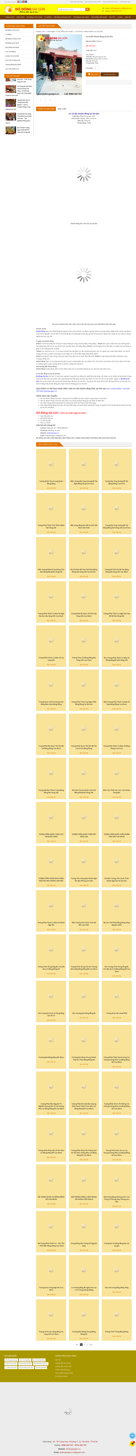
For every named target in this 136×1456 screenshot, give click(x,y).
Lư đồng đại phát (11, 1367)
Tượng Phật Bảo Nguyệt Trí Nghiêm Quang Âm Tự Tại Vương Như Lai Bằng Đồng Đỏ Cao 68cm (51, 1106)
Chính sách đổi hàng (76, 2)
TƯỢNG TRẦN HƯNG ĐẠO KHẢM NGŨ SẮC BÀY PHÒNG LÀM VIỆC (51, 879)
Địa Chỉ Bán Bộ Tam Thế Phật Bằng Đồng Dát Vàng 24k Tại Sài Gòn (83, 570)
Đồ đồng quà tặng (11, 1360)
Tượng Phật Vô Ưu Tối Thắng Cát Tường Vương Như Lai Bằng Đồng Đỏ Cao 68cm (117, 1106)
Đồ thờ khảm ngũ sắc (40, 1364)
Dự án (120, 17)
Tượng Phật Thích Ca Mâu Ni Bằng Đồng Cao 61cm (116, 747)
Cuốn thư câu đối (11, 1364)
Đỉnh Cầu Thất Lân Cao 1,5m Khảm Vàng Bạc (116, 791)
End (91, 1344)
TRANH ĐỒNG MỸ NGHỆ (13, 65)
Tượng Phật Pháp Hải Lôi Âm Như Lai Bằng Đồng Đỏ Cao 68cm (51, 1151)
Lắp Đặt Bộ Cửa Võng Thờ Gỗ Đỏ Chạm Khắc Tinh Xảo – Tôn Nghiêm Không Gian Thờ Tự (19, 118)
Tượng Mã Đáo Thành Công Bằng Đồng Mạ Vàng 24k (51, 791)
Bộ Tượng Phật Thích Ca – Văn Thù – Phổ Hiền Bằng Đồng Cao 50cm (51, 1244)
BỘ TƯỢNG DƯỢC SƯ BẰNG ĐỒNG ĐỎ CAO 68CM (51, 1198)
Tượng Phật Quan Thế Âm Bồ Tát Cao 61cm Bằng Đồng (84, 747)
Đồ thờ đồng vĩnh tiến (26, 1367)
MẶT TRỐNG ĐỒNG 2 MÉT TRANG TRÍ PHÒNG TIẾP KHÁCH (84, 1198)
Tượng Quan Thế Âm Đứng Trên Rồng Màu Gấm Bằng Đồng (51, 703)
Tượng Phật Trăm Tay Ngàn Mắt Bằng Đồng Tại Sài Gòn (84, 703)
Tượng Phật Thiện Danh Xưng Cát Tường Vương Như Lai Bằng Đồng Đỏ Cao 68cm (117, 1059)
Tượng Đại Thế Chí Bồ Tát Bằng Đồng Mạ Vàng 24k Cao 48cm (117, 570)
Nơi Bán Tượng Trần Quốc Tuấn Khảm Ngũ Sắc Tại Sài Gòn (116, 879)
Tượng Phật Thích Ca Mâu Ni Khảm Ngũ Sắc (51, 923)
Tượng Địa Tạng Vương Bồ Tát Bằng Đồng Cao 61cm (116, 482)
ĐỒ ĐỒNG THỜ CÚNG (34, 17)
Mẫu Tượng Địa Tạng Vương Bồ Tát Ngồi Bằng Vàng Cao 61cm (83, 482)
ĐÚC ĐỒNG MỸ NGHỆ (99, 17)
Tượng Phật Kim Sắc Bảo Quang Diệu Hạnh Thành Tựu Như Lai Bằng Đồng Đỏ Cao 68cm (84, 1106)
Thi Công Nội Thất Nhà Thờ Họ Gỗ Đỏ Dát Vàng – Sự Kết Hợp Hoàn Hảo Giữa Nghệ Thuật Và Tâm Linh (19, 90)
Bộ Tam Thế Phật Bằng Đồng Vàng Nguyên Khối (117, 923)
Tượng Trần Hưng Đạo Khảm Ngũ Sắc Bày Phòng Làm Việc (84, 879)
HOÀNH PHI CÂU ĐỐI (12, 56)
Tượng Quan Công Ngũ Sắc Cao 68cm (51, 1288)
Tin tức (112, 17)
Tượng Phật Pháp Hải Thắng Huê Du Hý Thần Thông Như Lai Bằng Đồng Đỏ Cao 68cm (83, 1152)
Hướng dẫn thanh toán (110, 2)
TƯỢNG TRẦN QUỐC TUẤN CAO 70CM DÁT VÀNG (51, 835)
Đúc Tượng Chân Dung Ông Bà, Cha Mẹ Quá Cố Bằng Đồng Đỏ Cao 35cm (116, 969)
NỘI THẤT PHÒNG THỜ (12, 60)
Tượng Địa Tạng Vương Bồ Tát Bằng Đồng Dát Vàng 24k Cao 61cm (116, 526)
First (77, 1344)
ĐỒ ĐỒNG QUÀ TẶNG (81, 17)
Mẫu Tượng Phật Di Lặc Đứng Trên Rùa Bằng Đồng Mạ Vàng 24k (51, 570)
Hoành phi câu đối (25, 1364)
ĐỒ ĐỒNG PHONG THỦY (62, 17)
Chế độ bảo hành (125, 2)
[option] (59, 64)
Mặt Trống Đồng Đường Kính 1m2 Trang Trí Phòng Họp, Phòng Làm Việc (117, 1199)
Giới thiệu (20, 17)
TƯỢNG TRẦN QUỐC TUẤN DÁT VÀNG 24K (84, 835)
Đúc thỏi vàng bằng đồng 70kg (116, 1287)
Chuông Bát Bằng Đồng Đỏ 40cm (51, 1057)
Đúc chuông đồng (39, 1360)
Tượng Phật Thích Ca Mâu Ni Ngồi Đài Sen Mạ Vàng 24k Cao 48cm (51, 614)
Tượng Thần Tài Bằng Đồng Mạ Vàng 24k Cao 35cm (84, 659)
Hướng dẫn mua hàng (63, 1363)
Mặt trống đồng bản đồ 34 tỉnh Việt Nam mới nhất (83, 526)
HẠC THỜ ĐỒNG (10, 52)
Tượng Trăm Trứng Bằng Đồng (116, 1332)
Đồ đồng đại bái (41, 1367)
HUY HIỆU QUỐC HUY (12, 69)
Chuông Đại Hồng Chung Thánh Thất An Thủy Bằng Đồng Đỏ (84, 1058)
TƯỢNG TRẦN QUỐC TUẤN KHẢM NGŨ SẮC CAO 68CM (117, 835)
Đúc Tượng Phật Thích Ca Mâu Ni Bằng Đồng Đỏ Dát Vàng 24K (116, 659)
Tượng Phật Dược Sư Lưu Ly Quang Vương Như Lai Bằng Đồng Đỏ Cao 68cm (117, 1152)
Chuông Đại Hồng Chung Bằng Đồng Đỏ (84, 1333)
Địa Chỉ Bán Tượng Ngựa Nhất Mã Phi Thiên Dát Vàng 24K (23, 130)
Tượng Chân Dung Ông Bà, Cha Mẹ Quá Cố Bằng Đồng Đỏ (51, 968)
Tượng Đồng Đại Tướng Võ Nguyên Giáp (84, 1244)
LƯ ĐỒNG (48, 17)
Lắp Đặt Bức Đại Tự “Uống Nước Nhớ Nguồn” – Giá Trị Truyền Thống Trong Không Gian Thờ (18, 104)
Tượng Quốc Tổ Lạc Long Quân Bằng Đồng (51, 482)
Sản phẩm (51, 31)
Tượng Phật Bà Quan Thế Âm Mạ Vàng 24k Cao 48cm (84, 614)
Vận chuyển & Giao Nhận (93, 2)
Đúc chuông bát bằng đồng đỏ (83, 1013)
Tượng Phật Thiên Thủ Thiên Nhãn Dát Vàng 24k (51, 526)
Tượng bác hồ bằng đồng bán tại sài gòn (116, 1244)
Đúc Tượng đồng (25, 1360)
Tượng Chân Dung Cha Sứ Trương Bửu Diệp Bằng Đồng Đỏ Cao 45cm (84, 968)
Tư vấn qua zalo (109, 74)
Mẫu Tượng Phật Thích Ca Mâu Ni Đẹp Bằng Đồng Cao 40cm (117, 703)
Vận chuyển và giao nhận (64, 1373)
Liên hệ (127, 17)
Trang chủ (10, 17)
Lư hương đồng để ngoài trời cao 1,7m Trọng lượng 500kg (83, 1288)
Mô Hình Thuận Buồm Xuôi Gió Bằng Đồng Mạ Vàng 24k (84, 791)
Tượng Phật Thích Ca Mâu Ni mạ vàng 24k (51, 659)
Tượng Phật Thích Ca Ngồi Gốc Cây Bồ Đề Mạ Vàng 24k (116, 614)
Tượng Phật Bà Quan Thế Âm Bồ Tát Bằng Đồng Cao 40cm (51, 747)
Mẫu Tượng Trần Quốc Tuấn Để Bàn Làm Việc (84, 923)
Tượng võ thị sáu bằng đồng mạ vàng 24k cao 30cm (51, 1333)
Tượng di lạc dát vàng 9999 (116, 1013)
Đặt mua (93, 74)
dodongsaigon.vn (53, 433)
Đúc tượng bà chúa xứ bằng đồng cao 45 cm (51, 1014)
